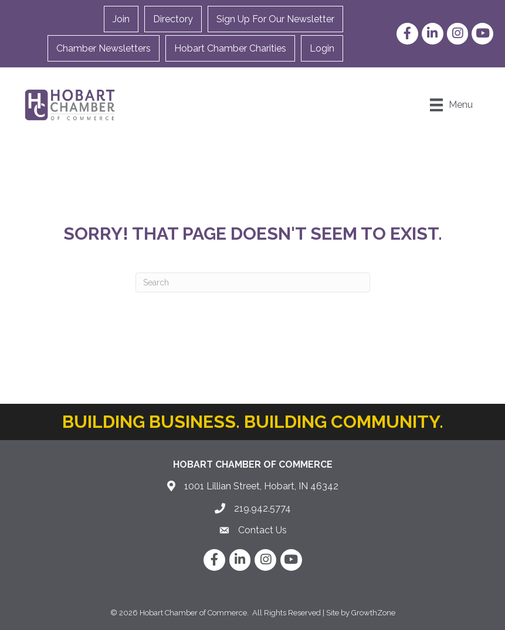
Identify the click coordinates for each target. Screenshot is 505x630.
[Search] (252, 282)
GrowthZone (373, 612)
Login (322, 48)
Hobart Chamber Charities (230, 48)
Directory (173, 19)
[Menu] (451, 105)
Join (121, 19)
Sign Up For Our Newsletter (275, 19)
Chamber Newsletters (103, 48)
